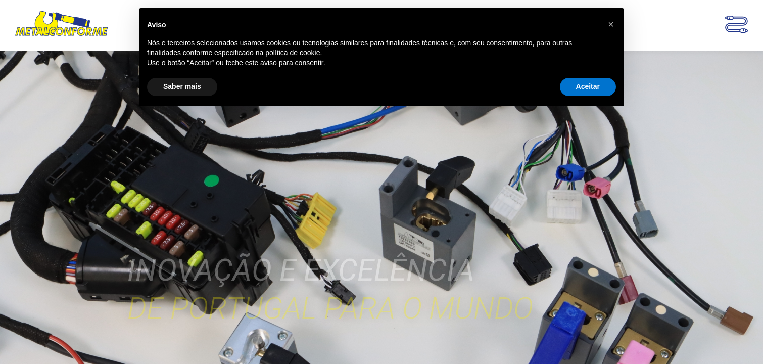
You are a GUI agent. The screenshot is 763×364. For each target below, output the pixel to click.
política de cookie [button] (292, 53)
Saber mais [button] (182, 86)
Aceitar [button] (588, 86)
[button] (611, 24)
